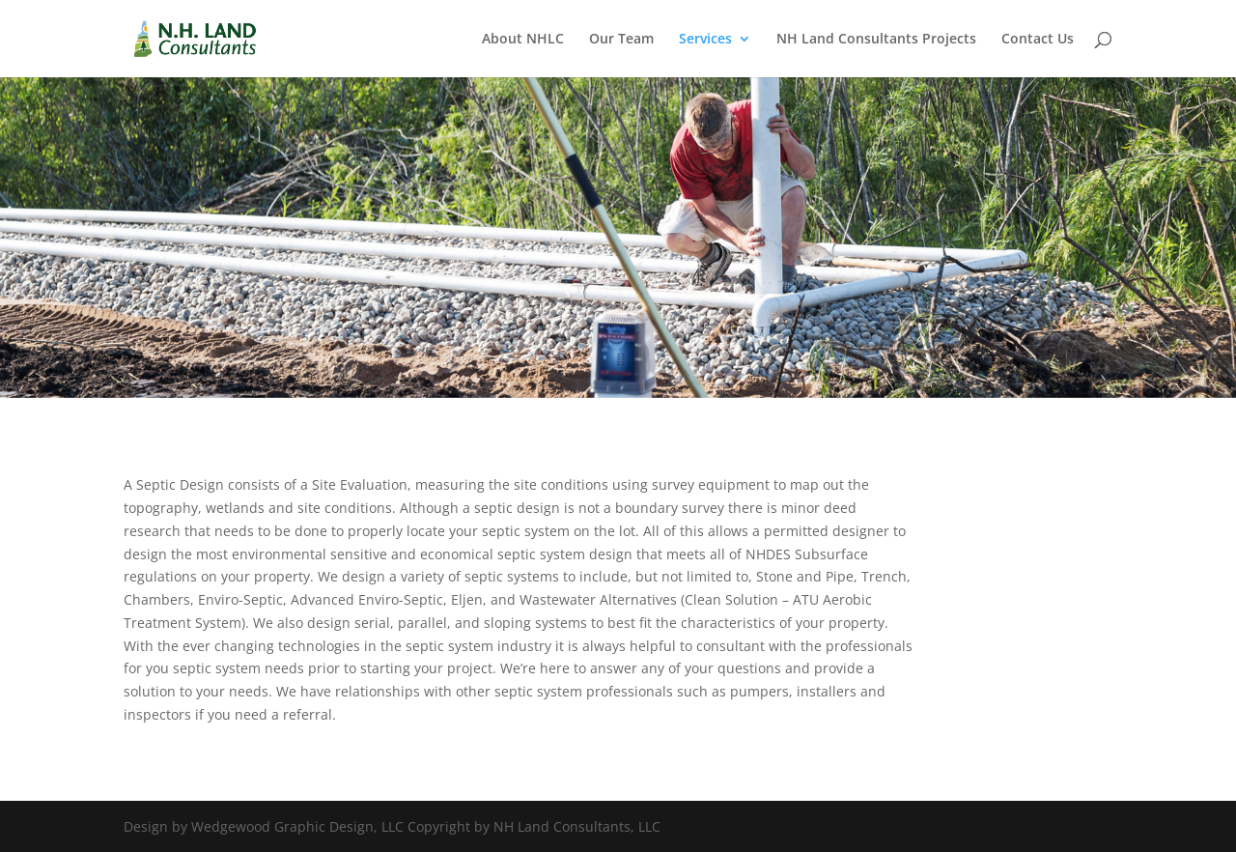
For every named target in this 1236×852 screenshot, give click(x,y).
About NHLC (523, 39)
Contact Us (1037, 39)
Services (705, 39)
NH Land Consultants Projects (876, 39)
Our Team (621, 39)
